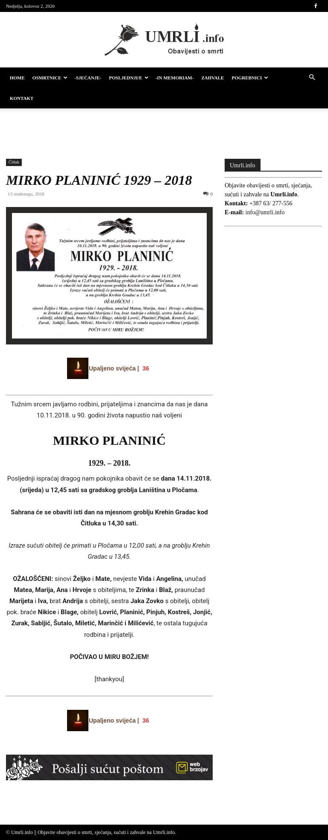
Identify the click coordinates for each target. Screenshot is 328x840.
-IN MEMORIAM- (174, 77)
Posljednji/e (129, 77)
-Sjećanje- (87, 77)
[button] (312, 78)
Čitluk (14, 162)
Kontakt (21, 98)
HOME (17, 77)
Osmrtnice (49, 77)
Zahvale (212, 77)
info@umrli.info (265, 212)
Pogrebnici (249, 77)
